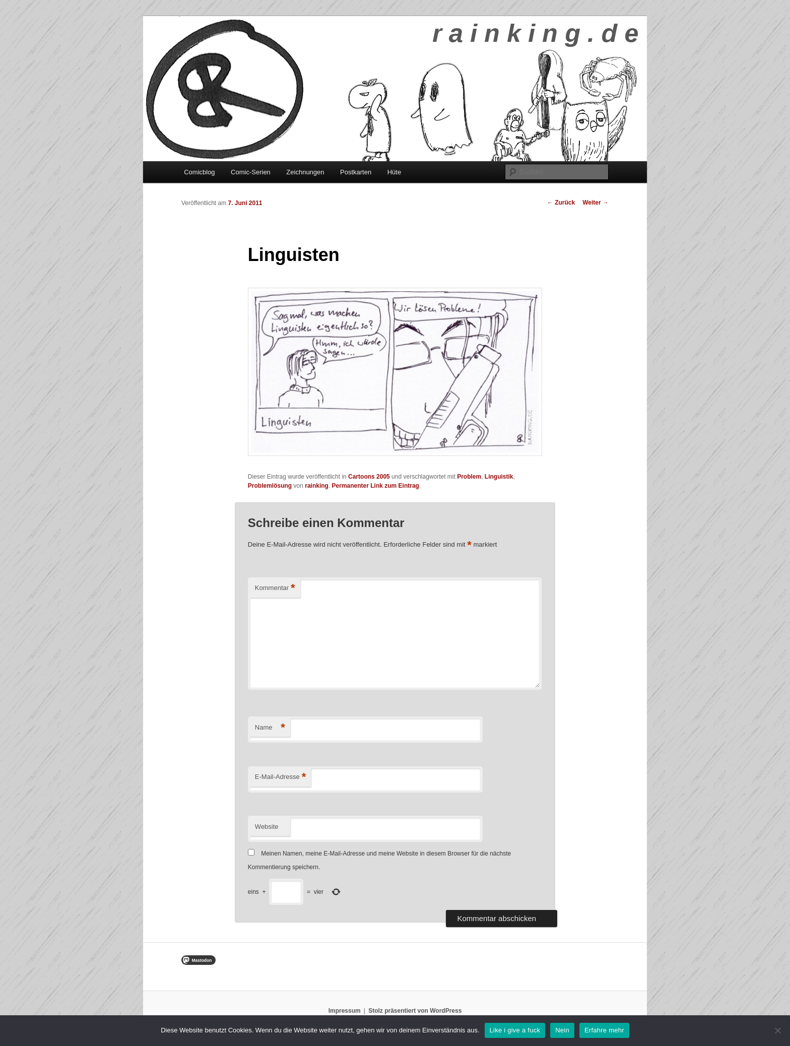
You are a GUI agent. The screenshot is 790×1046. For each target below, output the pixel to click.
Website (267, 826)
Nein (562, 1030)
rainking (316, 485)
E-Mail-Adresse (280, 777)
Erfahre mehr (604, 1030)
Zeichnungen (305, 172)
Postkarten (355, 172)
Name (270, 728)
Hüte (394, 172)
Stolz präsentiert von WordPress (415, 1010)
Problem (469, 476)
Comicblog (199, 172)
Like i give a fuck (515, 1030)
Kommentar (275, 588)
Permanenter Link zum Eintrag (375, 485)
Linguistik (499, 476)
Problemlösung (270, 485)
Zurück (561, 202)
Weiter (595, 202)
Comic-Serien (251, 172)
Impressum (344, 1010)
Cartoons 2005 (369, 476)
